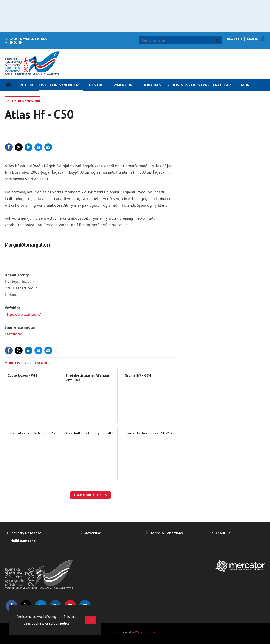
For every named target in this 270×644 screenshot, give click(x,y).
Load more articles (90, 495)
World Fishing (28, 39)
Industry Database (26, 532)
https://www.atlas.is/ (23, 314)
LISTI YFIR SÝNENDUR (22, 100)
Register (234, 39)
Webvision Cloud (145, 632)
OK (90, 620)
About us (222, 532)
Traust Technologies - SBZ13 (148, 433)
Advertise (93, 532)
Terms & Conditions (166, 532)
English (15, 42)
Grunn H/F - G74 (138, 375)
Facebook (13, 333)
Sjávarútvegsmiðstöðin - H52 (32, 433)
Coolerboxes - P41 (22, 375)
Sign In (252, 39)
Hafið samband (23, 540)
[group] (247, 85)
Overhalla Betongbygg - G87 (89, 433)
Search (217, 40)
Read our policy (57, 623)
